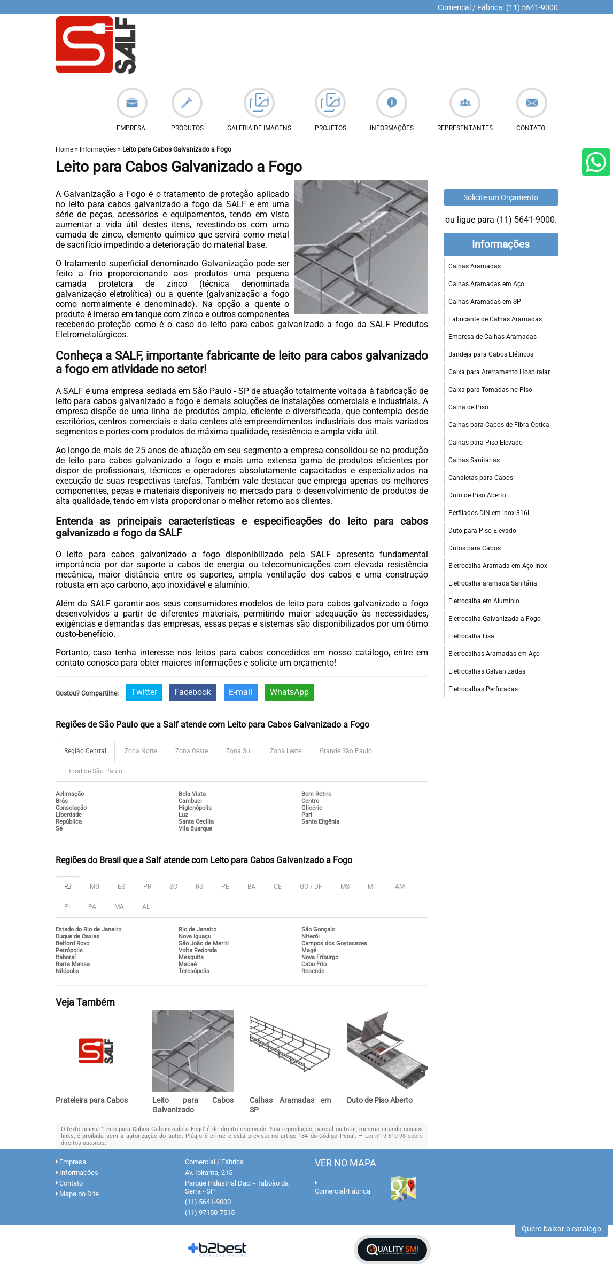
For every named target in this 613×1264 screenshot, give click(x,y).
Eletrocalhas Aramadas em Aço (494, 654)
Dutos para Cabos (474, 548)
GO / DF (311, 886)
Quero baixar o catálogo (561, 1228)
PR (147, 886)
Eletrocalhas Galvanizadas (486, 671)
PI (67, 907)
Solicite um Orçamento (500, 197)
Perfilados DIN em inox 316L (489, 513)
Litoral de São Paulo (93, 771)
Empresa (71, 1162)
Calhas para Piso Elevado (485, 442)
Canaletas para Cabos (480, 477)
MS (345, 886)
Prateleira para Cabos (92, 1100)
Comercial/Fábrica (342, 1187)
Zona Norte (141, 751)
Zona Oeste (191, 751)
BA (251, 886)
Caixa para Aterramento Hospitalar (499, 372)
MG (94, 886)
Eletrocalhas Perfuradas (483, 689)
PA (92, 907)
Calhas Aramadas (474, 266)
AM (400, 886)
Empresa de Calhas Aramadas (492, 337)
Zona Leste (285, 751)
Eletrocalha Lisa (471, 636)
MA (119, 907)
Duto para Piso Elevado (482, 530)
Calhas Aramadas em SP (484, 301)
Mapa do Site (77, 1194)
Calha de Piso (468, 407)
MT (372, 886)
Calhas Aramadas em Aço (486, 284)
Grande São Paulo (346, 751)
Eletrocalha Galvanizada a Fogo (494, 618)
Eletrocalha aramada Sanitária (492, 583)
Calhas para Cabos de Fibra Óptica (498, 425)
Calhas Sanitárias (474, 460)
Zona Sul (239, 751)
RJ (68, 886)
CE (278, 886)
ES (121, 886)
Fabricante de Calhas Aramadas (495, 319)
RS (199, 886)
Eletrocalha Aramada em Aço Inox (497, 566)
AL (146, 907)
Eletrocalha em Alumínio (483, 601)
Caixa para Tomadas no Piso (490, 389)
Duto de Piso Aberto (380, 1100)
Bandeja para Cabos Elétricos (490, 354)
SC (173, 886)
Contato (69, 1183)
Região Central (85, 751)
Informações (501, 244)
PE (225, 886)
